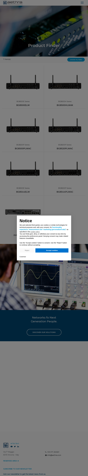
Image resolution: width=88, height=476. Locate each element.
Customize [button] (23, 257)
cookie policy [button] (35, 232)
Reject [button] (27, 250)
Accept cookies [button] (52, 250)
